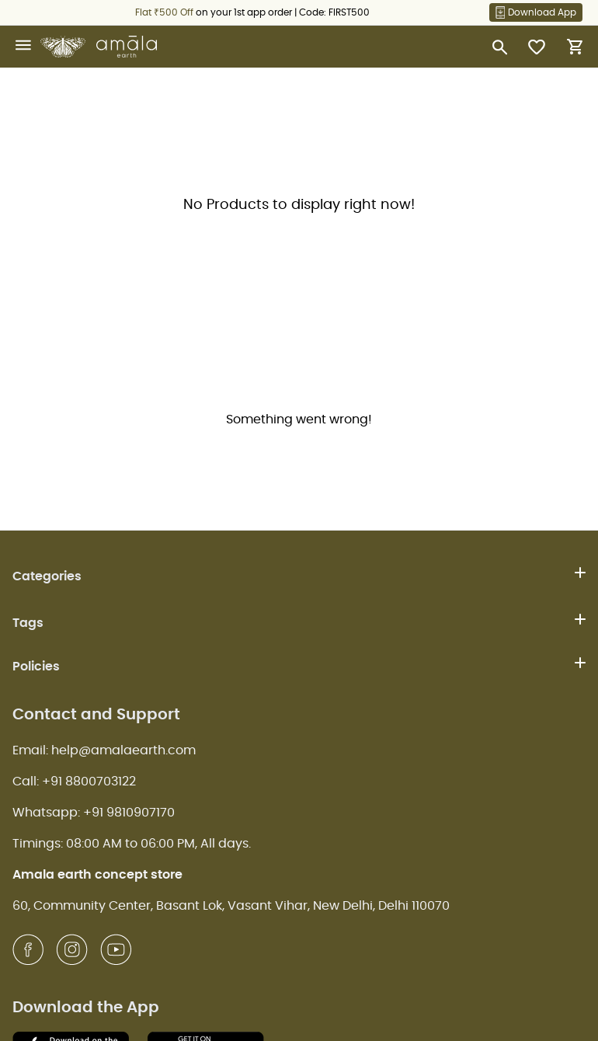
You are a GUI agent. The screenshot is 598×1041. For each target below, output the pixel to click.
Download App (535, 12)
